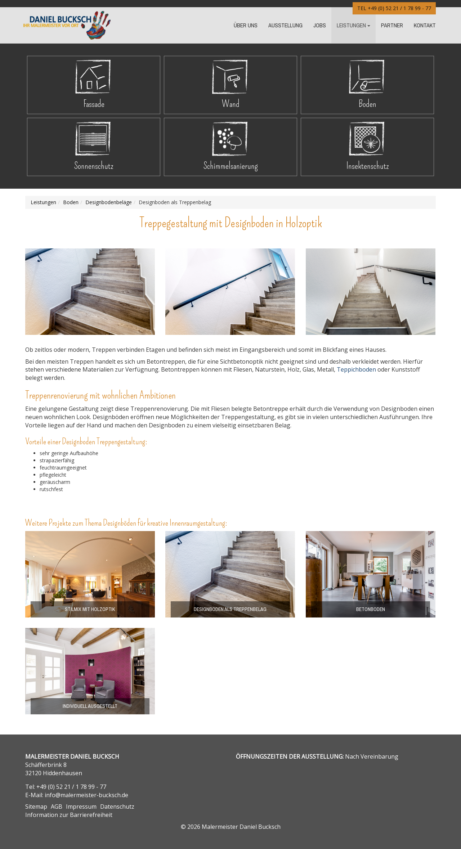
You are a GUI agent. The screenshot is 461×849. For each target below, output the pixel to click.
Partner (392, 25)
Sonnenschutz (93, 165)
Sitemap (36, 806)
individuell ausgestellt (90, 706)
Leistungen (351, 25)
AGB (56, 806)
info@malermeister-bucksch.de (86, 795)
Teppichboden (356, 369)
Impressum (81, 806)
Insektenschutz (367, 165)
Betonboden (370, 609)
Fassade (93, 103)
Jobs (319, 25)
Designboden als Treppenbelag (230, 609)
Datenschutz (117, 806)
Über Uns (246, 25)
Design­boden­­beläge (108, 202)
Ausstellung (285, 25)
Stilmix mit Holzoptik (90, 609)
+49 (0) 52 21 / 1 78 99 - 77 (399, 8)
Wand (231, 103)
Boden (367, 103)
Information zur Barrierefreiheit (68, 815)
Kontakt (425, 25)
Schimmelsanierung (230, 165)
